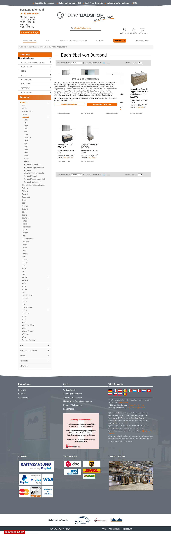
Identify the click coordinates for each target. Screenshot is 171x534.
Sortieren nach (63, 63)
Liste (108, 63)
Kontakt (21, 394)
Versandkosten (123, 402)
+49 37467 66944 (30, 13)
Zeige (134, 63)
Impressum (127, 529)
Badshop (22, 47)
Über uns (22, 390)
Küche (100, 40)
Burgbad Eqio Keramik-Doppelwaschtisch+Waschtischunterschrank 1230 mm (139, 93)
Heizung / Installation (73, 40)
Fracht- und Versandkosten (135, 408)
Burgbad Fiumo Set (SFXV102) (64, 146)
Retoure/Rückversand (72, 405)
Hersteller (29, 40)
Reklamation (68, 409)
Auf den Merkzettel (63, 114)
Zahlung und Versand (72, 394)
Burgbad (43, 47)
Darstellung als (93, 63)
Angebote (120, 40)
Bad (48, 40)
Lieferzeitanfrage (29, 32)
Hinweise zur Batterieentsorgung (77, 401)
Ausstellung (23, 397)
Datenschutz (114, 529)
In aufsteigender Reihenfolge (84, 63)
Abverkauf (141, 40)
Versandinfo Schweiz (72, 397)
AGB (104, 529)
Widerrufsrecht (69, 390)
